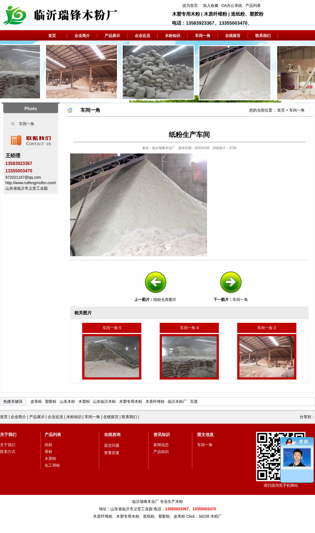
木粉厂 (216, 516)
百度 (194, 401)
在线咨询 (112, 434)
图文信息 (205, 434)
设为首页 (190, 5)
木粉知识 (172, 35)
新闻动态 (161, 445)
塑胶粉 (50, 401)
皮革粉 (36, 401)
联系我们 (263, 35)
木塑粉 (84, 401)
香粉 (48, 451)
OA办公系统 (231, 5)
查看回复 (111, 453)
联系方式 (7, 451)
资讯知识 (161, 434)
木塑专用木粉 (130, 401)
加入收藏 (210, 5)
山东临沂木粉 (104, 401)
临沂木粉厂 (177, 401)
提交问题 (111, 445)
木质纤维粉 (155, 401)
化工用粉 (52, 465)
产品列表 (253, 5)
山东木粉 (67, 401)
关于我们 (8, 434)
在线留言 (232, 35)
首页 (52, 35)
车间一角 (202, 35)
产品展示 (112, 35)
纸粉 (48, 445)
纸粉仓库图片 (164, 299)
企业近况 (142, 35)
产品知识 (161, 451)
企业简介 (82, 35)
